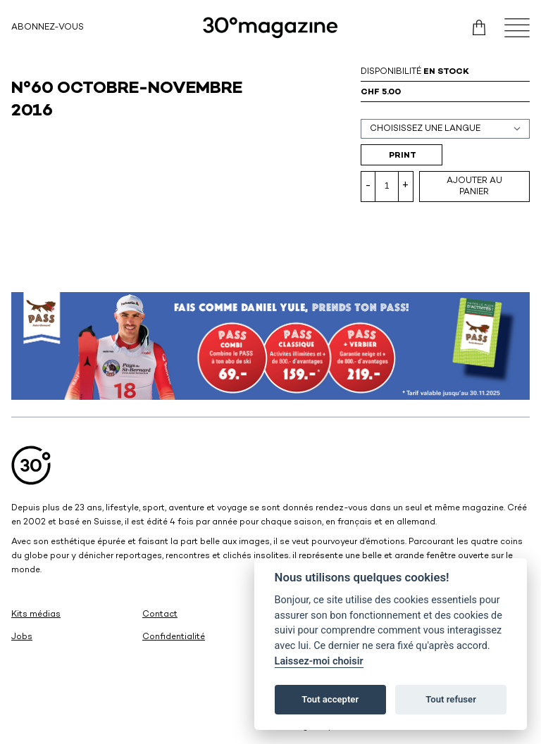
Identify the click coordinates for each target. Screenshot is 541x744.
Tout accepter (330, 699)
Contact (160, 614)
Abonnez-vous (47, 27)
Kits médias (36, 614)
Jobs (21, 637)
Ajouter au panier (474, 187)
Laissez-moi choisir (319, 661)
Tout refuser (450, 699)
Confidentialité (173, 637)
